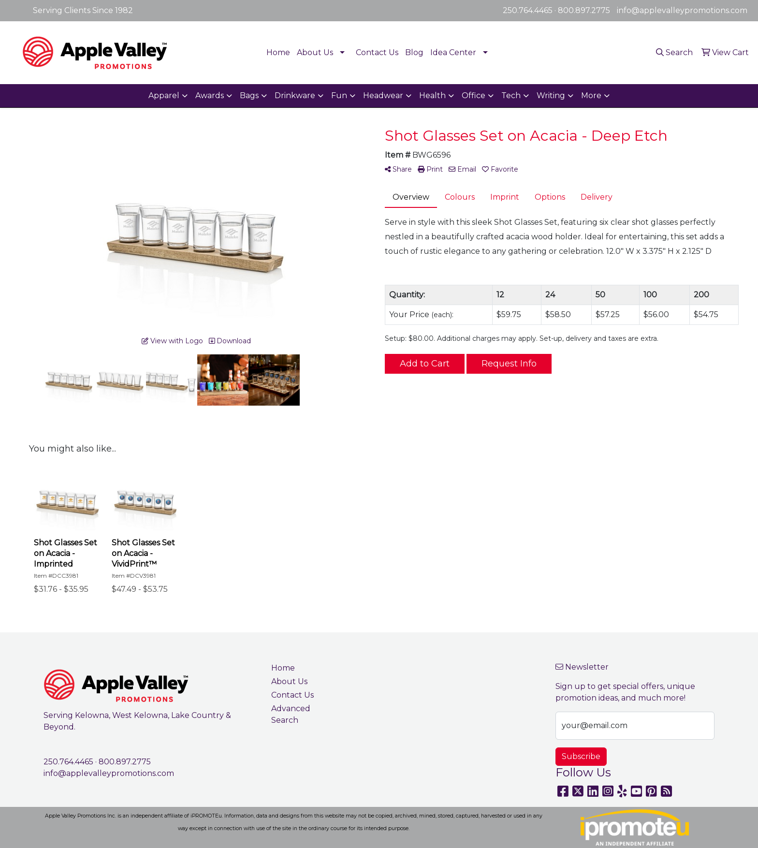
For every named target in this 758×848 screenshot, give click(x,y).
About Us (315, 52)
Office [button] (473, 95)
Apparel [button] (163, 95)
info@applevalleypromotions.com (682, 10)
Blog (414, 52)
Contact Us (377, 52)
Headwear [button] (383, 95)
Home (278, 52)
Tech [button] (511, 95)
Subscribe (581, 756)
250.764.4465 (528, 10)
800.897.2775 (584, 10)
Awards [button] (209, 95)
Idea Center (453, 52)
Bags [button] (249, 95)
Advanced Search (290, 714)
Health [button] (432, 95)
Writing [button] (551, 95)
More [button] (591, 95)
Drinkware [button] (295, 95)
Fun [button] (339, 95)
